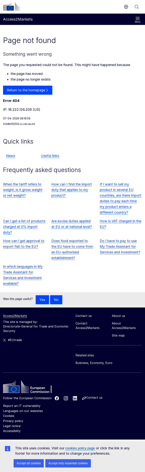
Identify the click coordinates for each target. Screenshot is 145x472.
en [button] (126, 7)
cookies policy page (80, 448)
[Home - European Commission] (30, 387)
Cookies (8, 416)
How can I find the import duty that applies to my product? (71, 190)
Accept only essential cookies (68, 463)
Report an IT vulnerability (21, 406)
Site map (118, 335)
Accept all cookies (29, 463)
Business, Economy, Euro (94, 363)
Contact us (94, 397)
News (10, 156)
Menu (137, 20)
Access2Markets (15, 316)
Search (136, 7)
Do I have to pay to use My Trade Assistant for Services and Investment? (120, 246)
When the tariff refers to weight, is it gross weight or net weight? (22, 190)
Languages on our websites (23, 411)
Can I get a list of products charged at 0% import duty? (24, 226)
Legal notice (12, 426)
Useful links (50, 156)
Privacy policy (13, 421)
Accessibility (12, 431)
